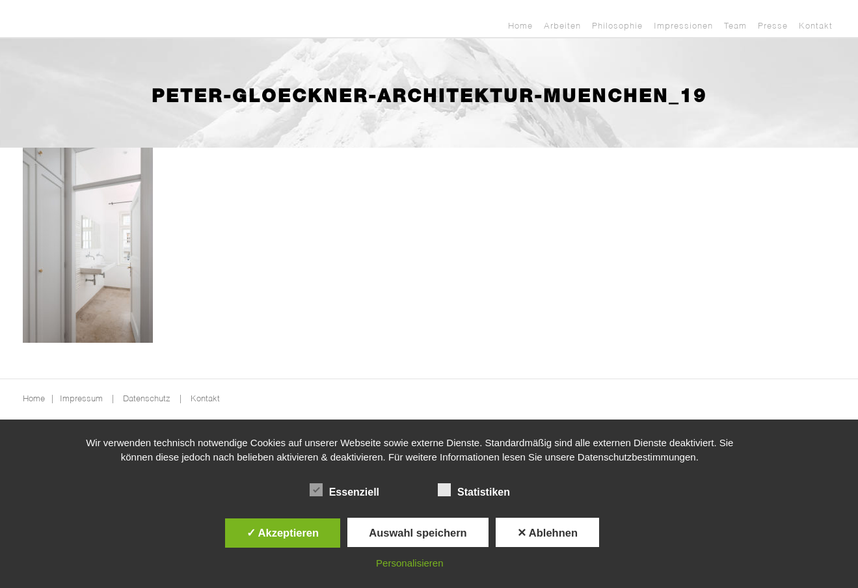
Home (520, 26)
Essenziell (344, 490)
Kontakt (816, 26)
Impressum (81, 399)
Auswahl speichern (417, 533)
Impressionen (683, 26)
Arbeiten (562, 26)
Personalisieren (409, 562)
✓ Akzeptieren (283, 533)
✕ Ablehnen (547, 533)
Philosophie (617, 26)
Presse (773, 26)
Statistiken (474, 490)
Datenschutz (146, 399)
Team (735, 26)
